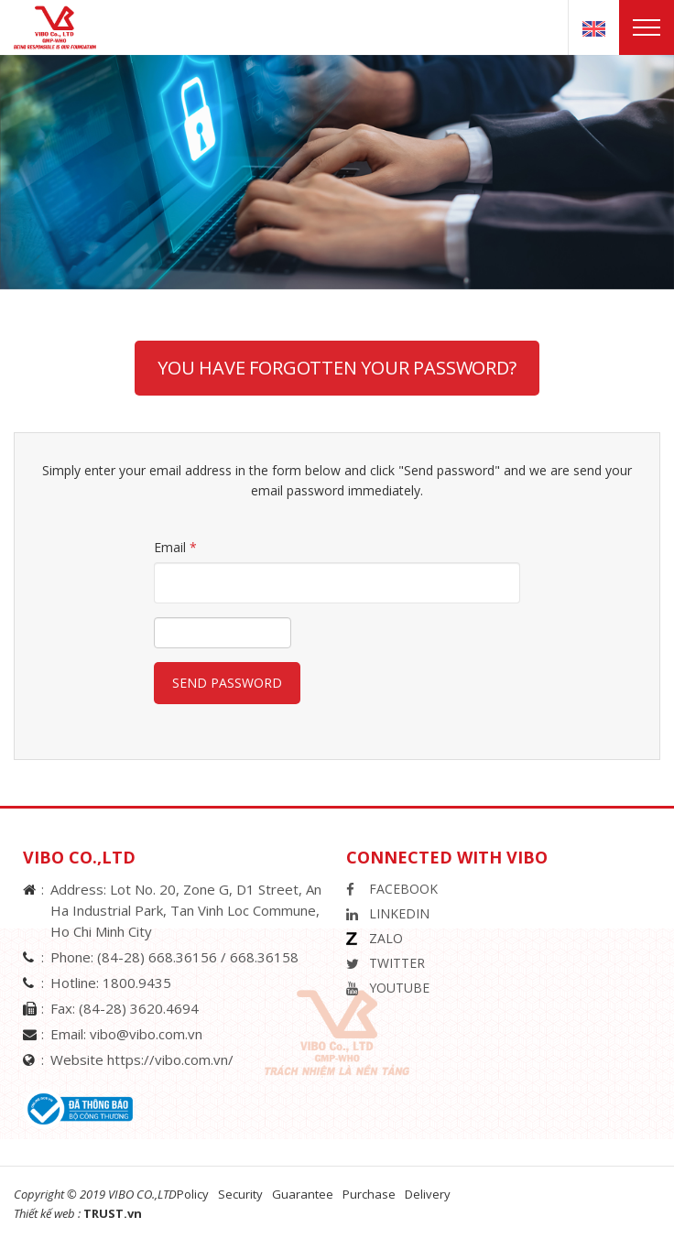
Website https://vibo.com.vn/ (142, 1059)
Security (240, 1194)
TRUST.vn (112, 1213)
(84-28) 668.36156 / (163, 957)
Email (175, 547)
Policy (193, 1194)
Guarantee (302, 1194)
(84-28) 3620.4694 (139, 1008)
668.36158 (264, 957)
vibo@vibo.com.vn (146, 1034)
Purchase (369, 1194)
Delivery (428, 1194)
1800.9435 (137, 982)
